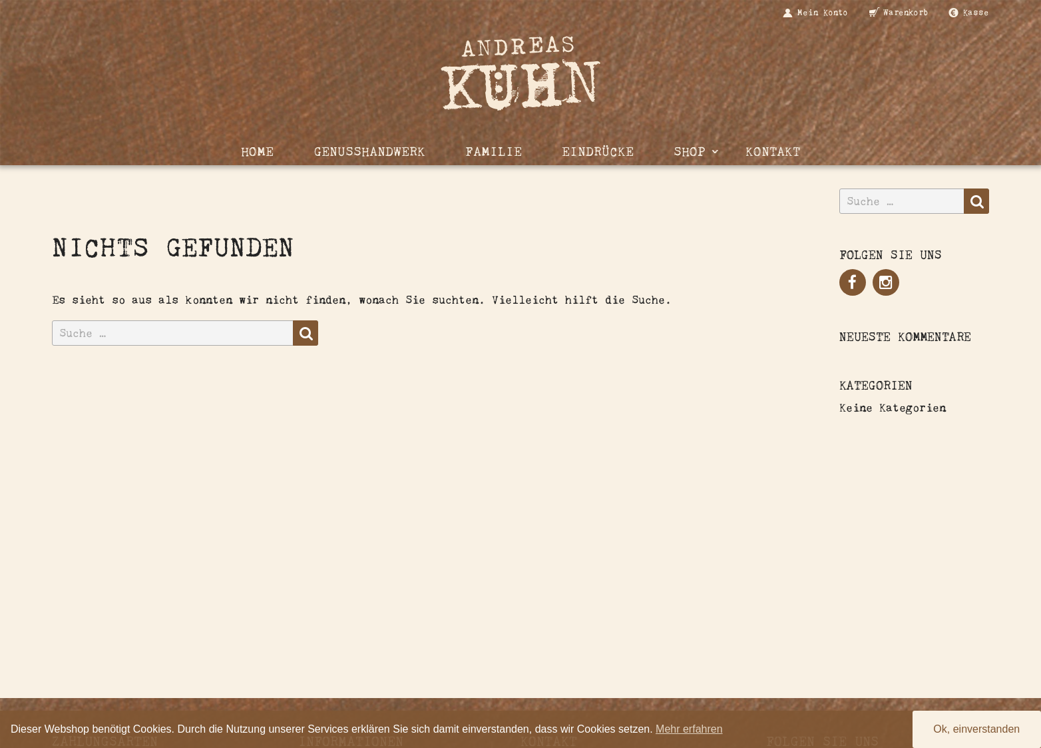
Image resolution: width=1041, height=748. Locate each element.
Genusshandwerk (369, 151)
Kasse (976, 12)
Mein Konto (822, 12)
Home (257, 151)
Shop (690, 151)
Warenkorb (905, 12)
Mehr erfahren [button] (689, 729)
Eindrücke (598, 151)
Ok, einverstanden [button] (976, 729)
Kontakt (772, 151)
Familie (493, 151)
